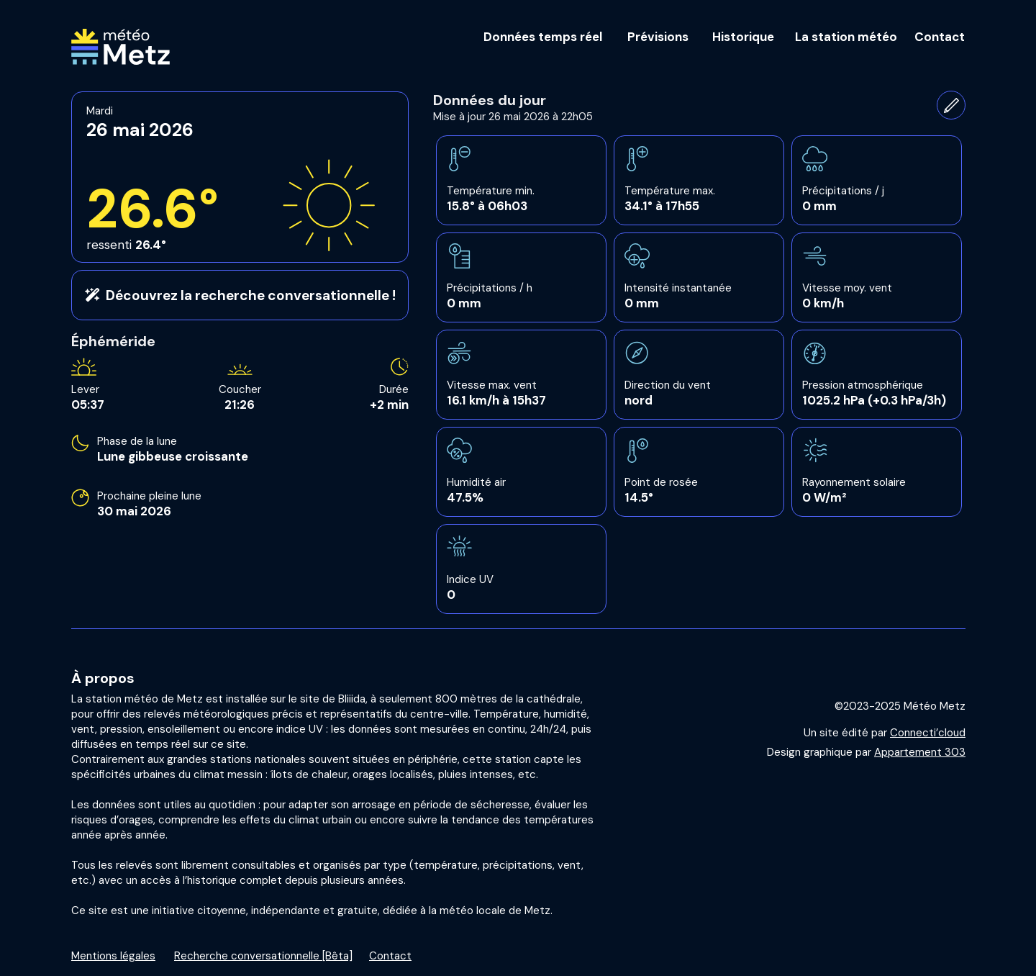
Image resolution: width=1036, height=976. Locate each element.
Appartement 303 (919, 752)
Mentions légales (113, 956)
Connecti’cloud (927, 733)
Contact (390, 956)
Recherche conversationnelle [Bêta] (263, 956)
